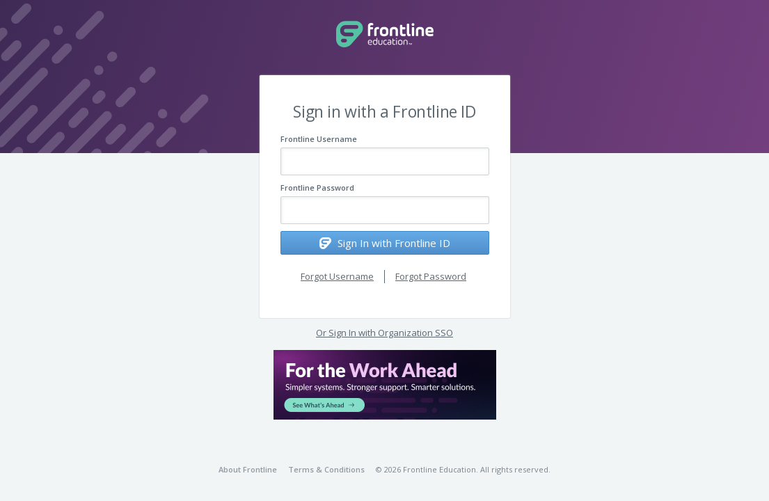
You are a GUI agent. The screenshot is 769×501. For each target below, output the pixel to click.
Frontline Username (318, 139)
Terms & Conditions (326, 469)
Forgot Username (337, 276)
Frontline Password (317, 187)
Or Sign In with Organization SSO (384, 332)
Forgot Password (430, 276)
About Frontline (248, 469)
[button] (384, 385)
